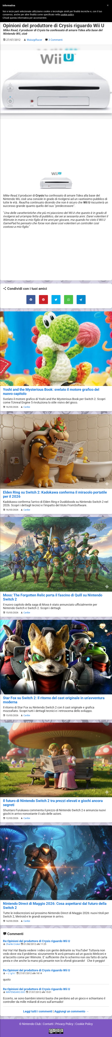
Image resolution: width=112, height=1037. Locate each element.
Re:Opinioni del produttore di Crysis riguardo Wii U (36, 941)
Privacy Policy (64, 1024)
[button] (107, 5)
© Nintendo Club (29, 1024)
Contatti (47, 1024)
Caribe (26, 407)
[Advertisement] (56, 145)
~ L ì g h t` (11, 973)
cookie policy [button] (67, 14)
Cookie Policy (84, 1024)
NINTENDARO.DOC (16, 992)
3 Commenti (56, 39)
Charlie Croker (13, 944)
